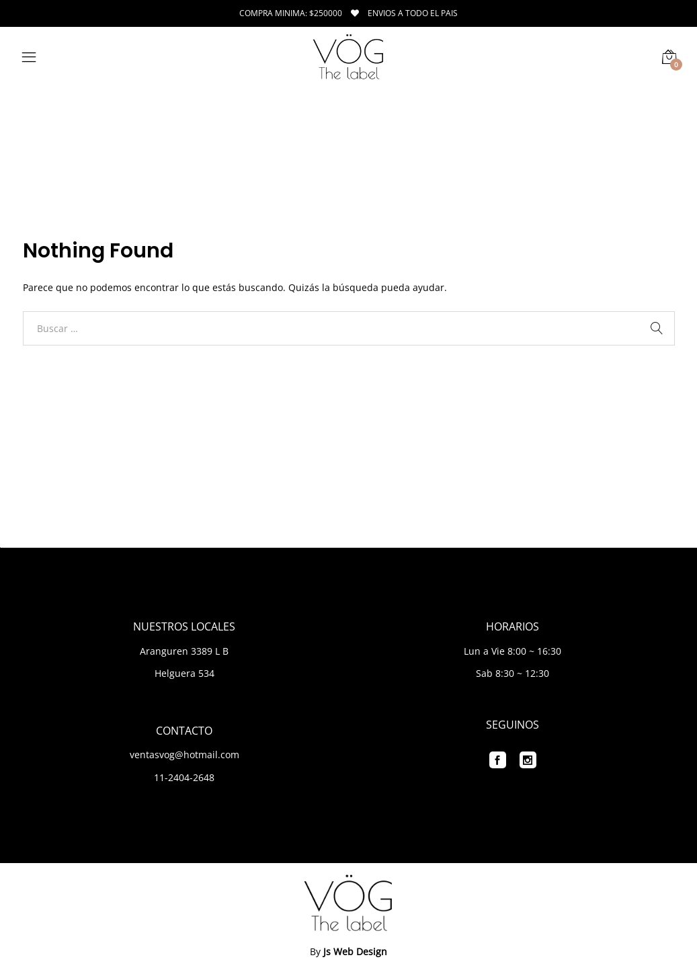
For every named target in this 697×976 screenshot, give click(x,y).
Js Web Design (355, 951)
